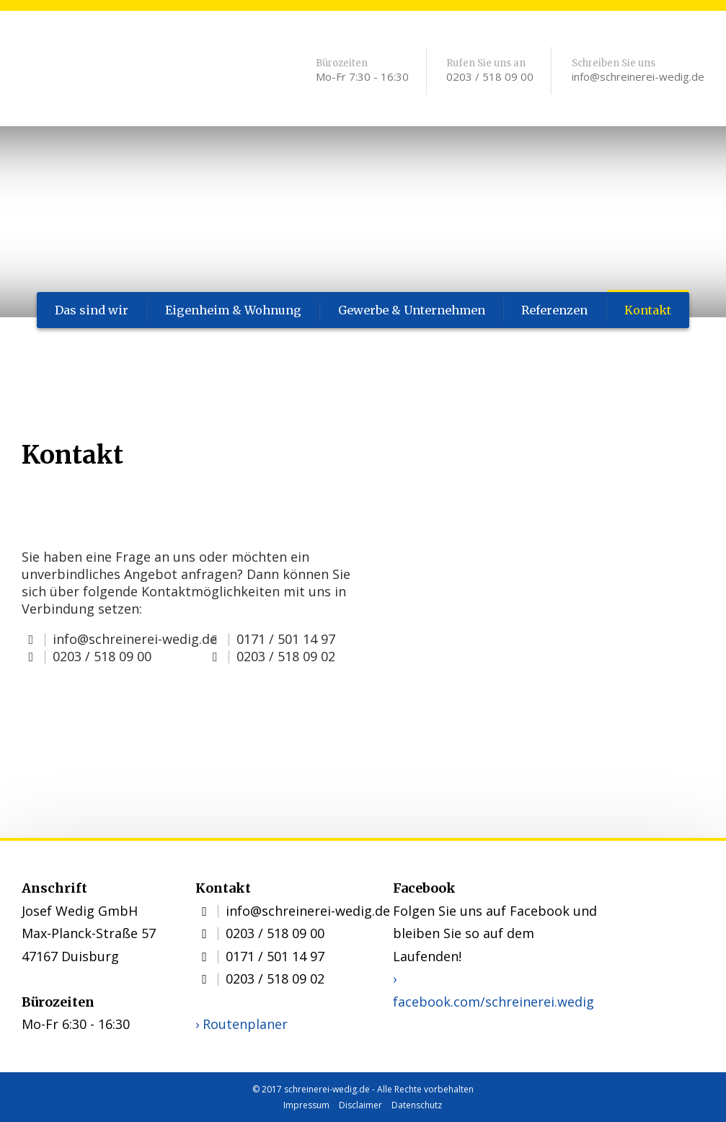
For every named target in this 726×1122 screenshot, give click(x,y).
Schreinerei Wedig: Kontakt (130, 72)
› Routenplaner (241, 1024)
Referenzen (554, 310)
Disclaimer (360, 1105)
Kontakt (648, 310)
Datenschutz (416, 1105)
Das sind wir (91, 310)
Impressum (306, 1105)
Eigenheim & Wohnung (233, 310)
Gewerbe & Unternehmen (410, 310)
